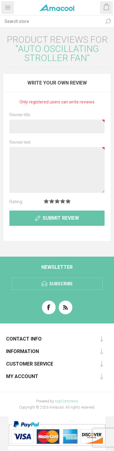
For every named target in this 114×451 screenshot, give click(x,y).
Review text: (20, 142)
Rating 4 (62, 201)
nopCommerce (66, 401)
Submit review (61, 218)
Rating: (16, 201)
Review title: (20, 114)
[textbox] (51, 21)
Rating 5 (68, 201)
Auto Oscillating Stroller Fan (58, 53)
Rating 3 (57, 201)
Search (108, 21)
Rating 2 (51, 201)
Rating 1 (46, 201)
